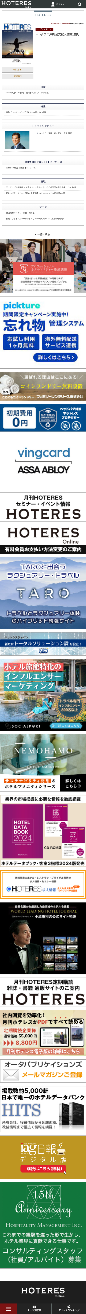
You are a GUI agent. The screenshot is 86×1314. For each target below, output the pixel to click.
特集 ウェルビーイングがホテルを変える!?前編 (26, 112)
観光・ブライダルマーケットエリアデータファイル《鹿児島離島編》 (35, 219)
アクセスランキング (68, 1310)
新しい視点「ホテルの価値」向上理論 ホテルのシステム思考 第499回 (35, 193)
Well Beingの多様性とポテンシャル (21, 168)
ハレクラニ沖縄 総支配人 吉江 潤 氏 (55, 133)
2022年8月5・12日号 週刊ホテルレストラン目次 (27, 93)
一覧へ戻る (43, 234)
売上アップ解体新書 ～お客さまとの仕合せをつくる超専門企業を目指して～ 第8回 (41, 187)
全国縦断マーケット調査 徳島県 (20, 213)
